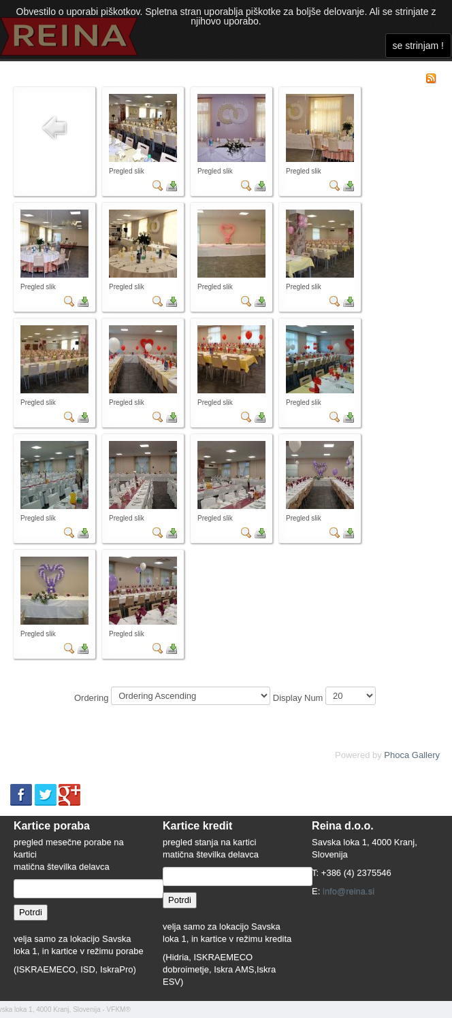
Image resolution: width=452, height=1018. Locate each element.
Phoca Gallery (412, 755)
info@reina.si (348, 891)
